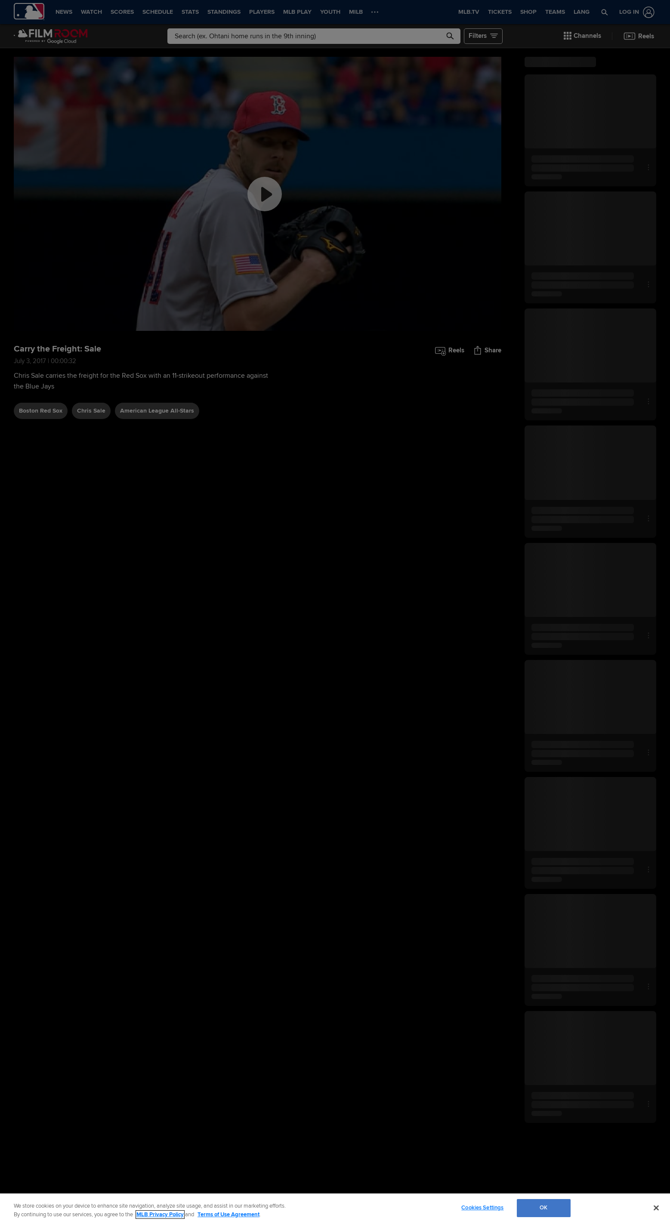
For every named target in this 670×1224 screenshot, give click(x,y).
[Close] (656, 1207)
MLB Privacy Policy (160, 1214)
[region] (335, 1208)
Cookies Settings (482, 1207)
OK (543, 1207)
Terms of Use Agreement (228, 1214)
